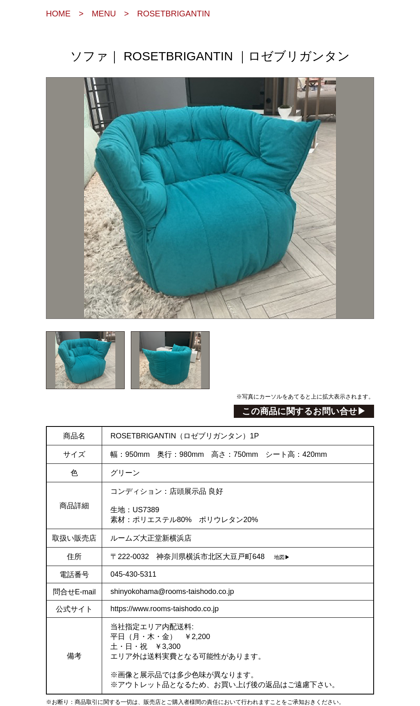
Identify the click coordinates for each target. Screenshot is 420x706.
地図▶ (282, 557)
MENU (104, 13)
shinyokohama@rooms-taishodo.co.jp (172, 591)
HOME (58, 13)
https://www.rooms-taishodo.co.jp (164, 609)
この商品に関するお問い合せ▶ (304, 411)
